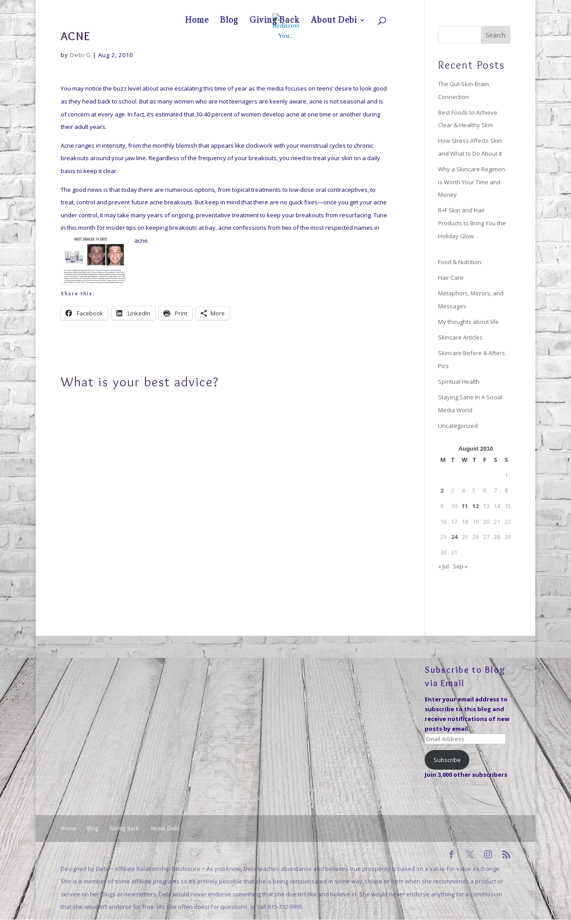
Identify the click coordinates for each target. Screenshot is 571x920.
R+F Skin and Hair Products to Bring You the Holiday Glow (472, 223)
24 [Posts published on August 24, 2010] (454, 537)
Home (413, 7)
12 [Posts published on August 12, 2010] (475, 506)
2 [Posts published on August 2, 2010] (441, 490)
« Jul (443, 566)
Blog (433, 7)
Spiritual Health (459, 381)
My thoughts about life (468, 322)
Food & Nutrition (459, 262)
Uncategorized (458, 426)
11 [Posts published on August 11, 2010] (465, 506)
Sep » (460, 566)
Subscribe (447, 760)
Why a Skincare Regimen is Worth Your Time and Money (471, 182)
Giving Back (457, 7)
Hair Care (450, 278)
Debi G (80, 55)
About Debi (489, 7)
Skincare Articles (460, 337)
